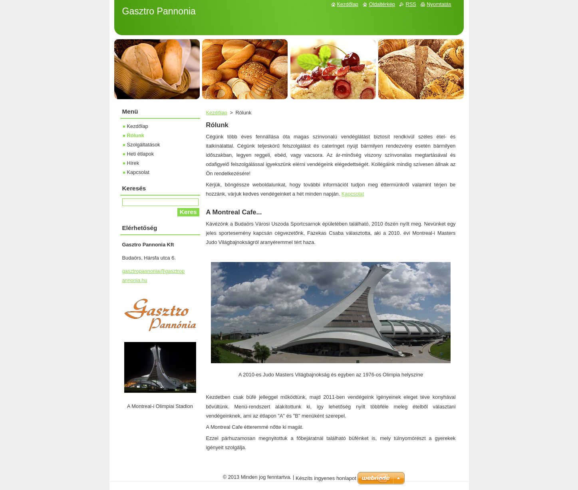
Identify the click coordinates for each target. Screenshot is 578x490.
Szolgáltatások (143, 145)
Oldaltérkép (382, 4)
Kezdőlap (216, 113)
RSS (410, 4)
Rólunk (135, 135)
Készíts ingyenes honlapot (326, 478)
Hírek (133, 163)
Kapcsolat (353, 194)
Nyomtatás (439, 4)
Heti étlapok (140, 154)
